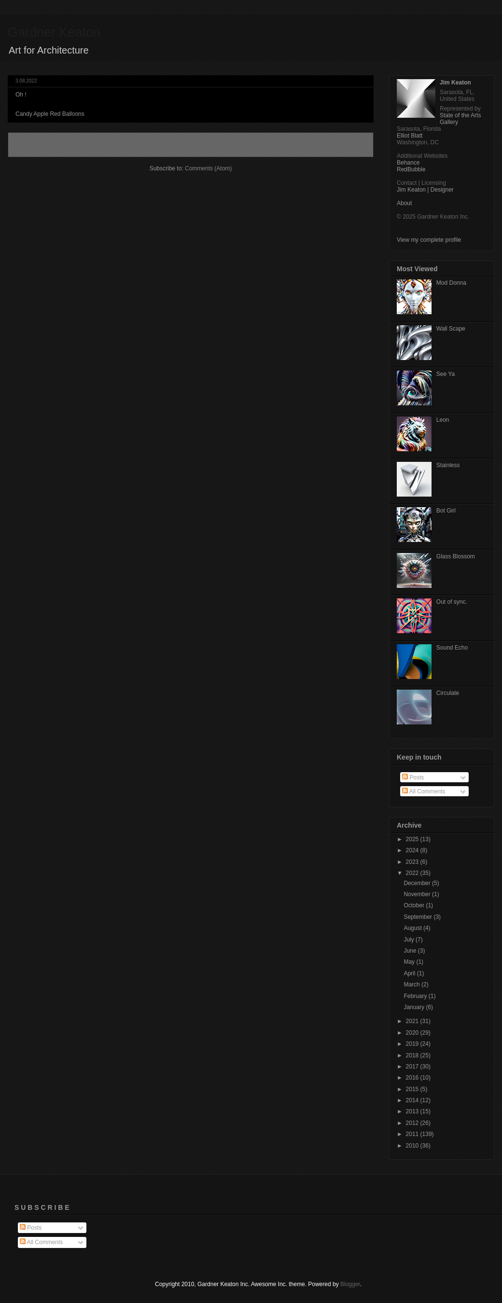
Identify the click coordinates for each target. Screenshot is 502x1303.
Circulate (447, 693)
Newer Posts (35, 145)
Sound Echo (452, 647)
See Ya (445, 374)
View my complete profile (429, 239)
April (410, 973)
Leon (442, 419)
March (412, 984)
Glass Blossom (455, 556)
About (404, 203)
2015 (413, 1089)
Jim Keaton (455, 82)
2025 (413, 839)
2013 (413, 1111)
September (418, 917)
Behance (408, 162)
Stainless (448, 465)
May (410, 961)
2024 (413, 850)
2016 (413, 1077)
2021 (413, 1021)
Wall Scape (450, 328)
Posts (413, 777)
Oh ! (21, 94)
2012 (413, 1123)
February (416, 996)
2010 (413, 1145)
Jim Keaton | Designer (425, 189)
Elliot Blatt (409, 135)
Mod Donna (451, 282)
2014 (413, 1100)
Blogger (350, 1284)
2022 (413, 873)
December (418, 883)
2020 (413, 1032)
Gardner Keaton (54, 32)
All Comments (423, 791)
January (415, 1007)
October (415, 905)
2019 (413, 1043)
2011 (413, 1134)
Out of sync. (451, 601)
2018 (413, 1055)
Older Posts (348, 145)
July (410, 939)
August (413, 928)
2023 (413, 862)
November (418, 894)
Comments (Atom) (208, 168)
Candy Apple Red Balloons (49, 114)
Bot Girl (446, 510)
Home (192, 145)
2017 (413, 1066)
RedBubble (411, 169)
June (411, 950)
